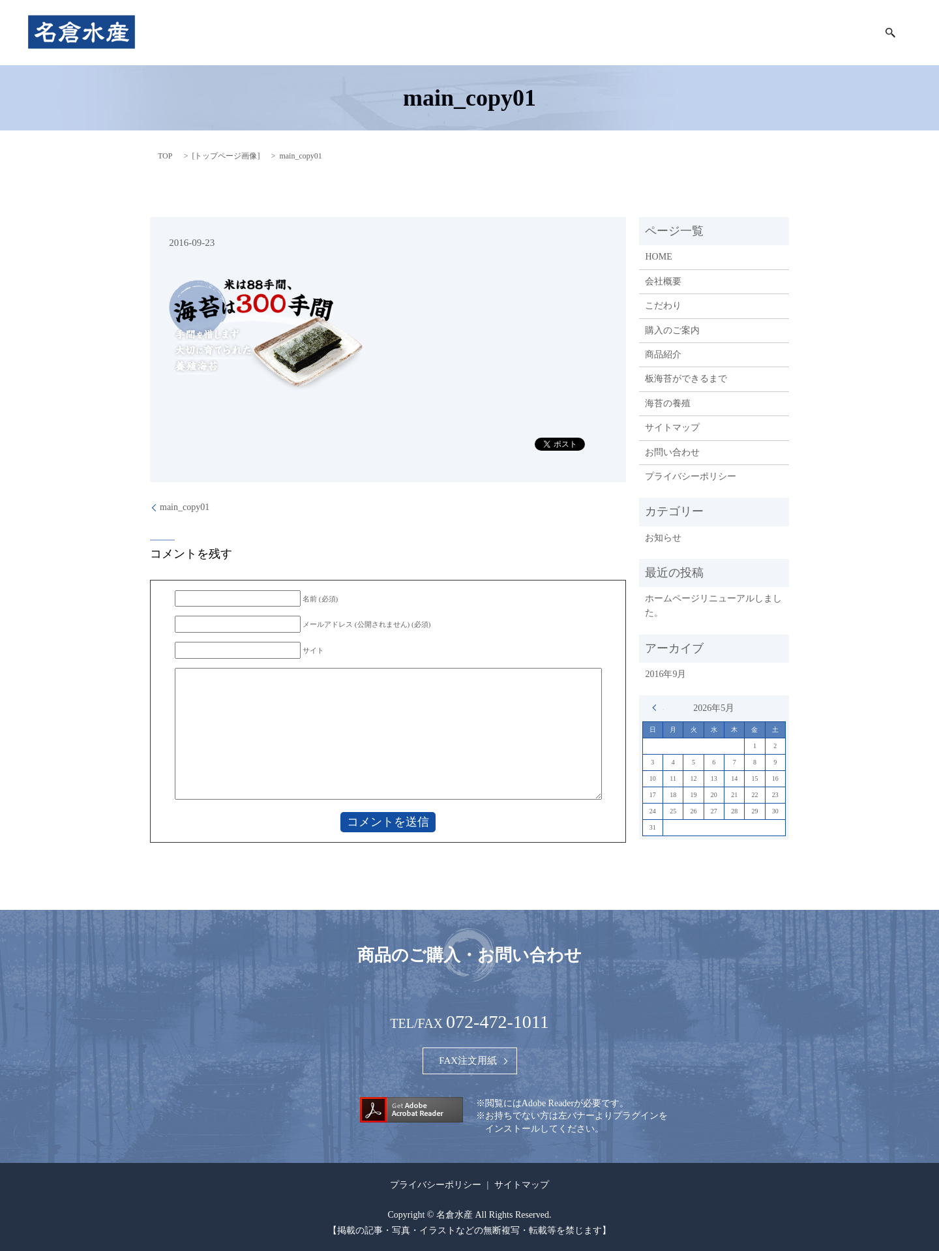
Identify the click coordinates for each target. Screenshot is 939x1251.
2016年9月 (665, 674)
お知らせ (663, 538)
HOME (421, 33)
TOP (165, 155)
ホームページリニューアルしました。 (713, 606)
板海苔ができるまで (750, 33)
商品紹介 (592, 33)
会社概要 (474, 33)
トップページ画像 (225, 155)
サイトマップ (672, 427)
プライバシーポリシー (690, 476)
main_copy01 (184, 507)
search (890, 32)
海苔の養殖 (835, 33)
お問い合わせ (672, 452)
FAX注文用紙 (468, 1060)
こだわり (533, 33)
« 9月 (658, 708)
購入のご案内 (659, 33)
